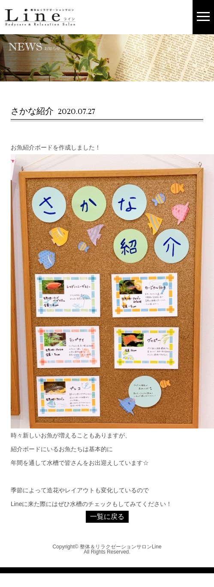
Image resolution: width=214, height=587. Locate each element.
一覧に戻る (107, 516)
